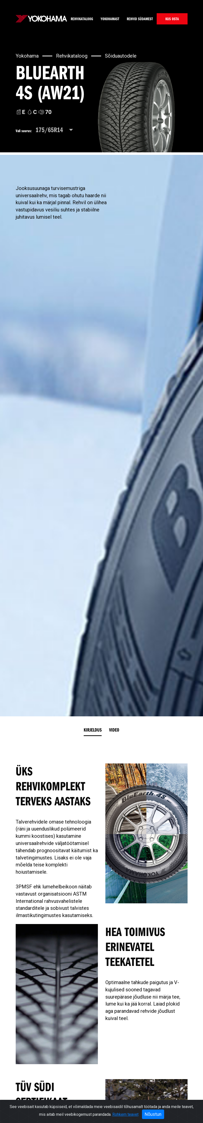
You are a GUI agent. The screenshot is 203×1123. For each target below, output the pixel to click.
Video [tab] (114, 730)
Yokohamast (110, 18)
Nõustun (153, 1114)
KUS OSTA (172, 18)
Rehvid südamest (140, 18)
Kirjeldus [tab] (93, 730)
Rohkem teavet (125, 1114)
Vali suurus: (24, 130)
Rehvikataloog (82, 18)
